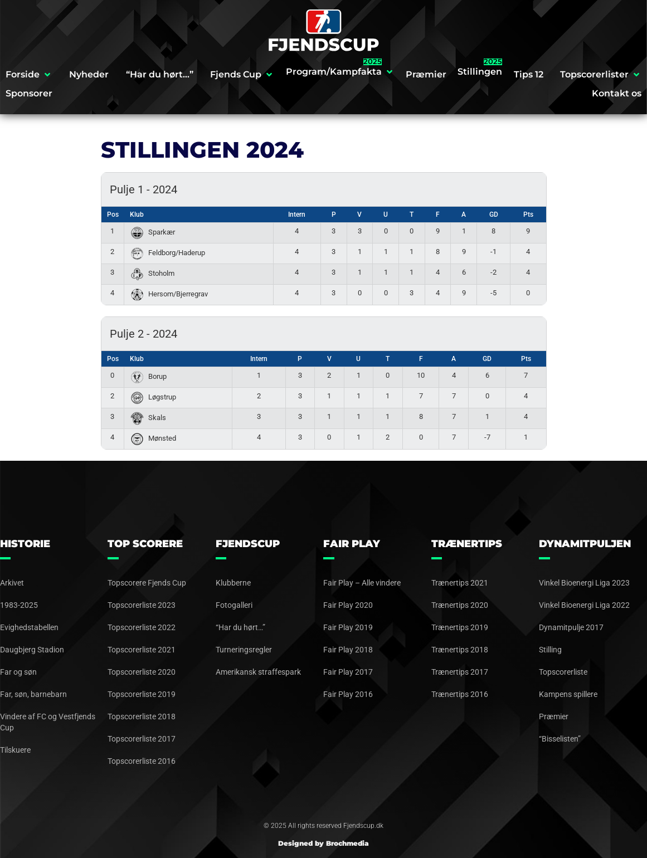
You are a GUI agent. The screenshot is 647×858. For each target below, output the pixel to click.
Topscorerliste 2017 (142, 738)
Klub (137, 214)
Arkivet (12, 582)
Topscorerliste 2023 (142, 605)
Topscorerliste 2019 (142, 694)
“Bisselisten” (560, 738)
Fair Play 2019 (348, 627)
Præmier (553, 716)
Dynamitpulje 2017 (571, 627)
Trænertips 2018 (459, 649)
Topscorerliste (563, 671)
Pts (528, 214)
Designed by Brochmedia (323, 843)
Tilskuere (15, 749)
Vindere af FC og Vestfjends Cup (47, 722)
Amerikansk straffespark (258, 671)
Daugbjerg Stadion (32, 649)
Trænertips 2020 (459, 605)
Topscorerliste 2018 (142, 716)
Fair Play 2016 (348, 694)
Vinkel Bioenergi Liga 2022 (584, 605)
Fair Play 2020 (348, 605)
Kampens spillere (568, 694)
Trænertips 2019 (459, 627)
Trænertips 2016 (459, 694)
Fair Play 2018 (348, 649)
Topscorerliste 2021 (142, 649)
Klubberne (233, 582)
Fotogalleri (234, 605)
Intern (296, 214)
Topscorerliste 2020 (142, 671)
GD (493, 214)
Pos (113, 214)
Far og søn (18, 671)
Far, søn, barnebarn (33, 694)
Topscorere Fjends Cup (147, 582)
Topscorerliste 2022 (142, 627)
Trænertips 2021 (459, 582)
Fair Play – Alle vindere (362, 582)
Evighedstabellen (29, 627)
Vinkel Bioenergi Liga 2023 (584, 582)
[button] (29, 74)
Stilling (550, 649)
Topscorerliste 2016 (142, 761)
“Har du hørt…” (240, 627)
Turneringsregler (244, 649)
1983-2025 (19, 605)
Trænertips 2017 (459, 671)
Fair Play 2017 (348, 671)
